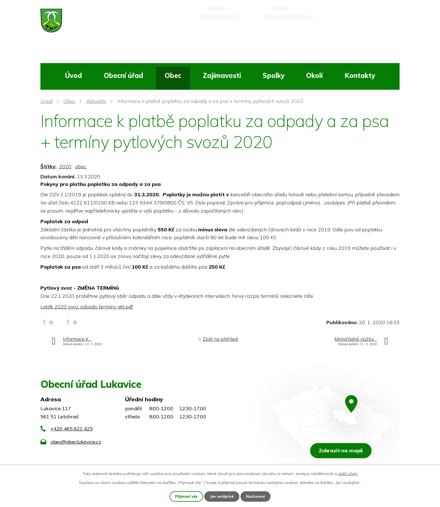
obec (80, 166)
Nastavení (257, 496)
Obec (173, 75)
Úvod (73, 75)
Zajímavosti (222, 75)
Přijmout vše (185, 496)
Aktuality (96, 101)
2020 (65, 166)
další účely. (348, 473)
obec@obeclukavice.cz (76, 442)
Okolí (314, 75)
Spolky (274, 75)
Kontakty (360, 75)
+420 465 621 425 (72, 428)
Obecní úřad (123, 75)
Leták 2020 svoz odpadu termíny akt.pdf (86, 306)
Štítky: (48, 166)
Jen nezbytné (222, 496)
